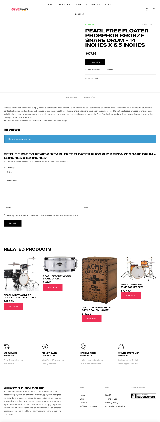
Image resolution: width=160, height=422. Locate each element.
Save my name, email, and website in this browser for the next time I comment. (42, 215)
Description (71, 97)
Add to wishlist (94, 69)
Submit (12, 223)
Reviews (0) (89, 97)
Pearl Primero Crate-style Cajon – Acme (97, 308)
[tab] (71, 97)
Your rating (9, 167)
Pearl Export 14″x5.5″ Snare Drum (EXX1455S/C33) (57, 278)
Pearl (96, 78)
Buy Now (96, 62)
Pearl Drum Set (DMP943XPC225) (132, 285)
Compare (109, 69)
